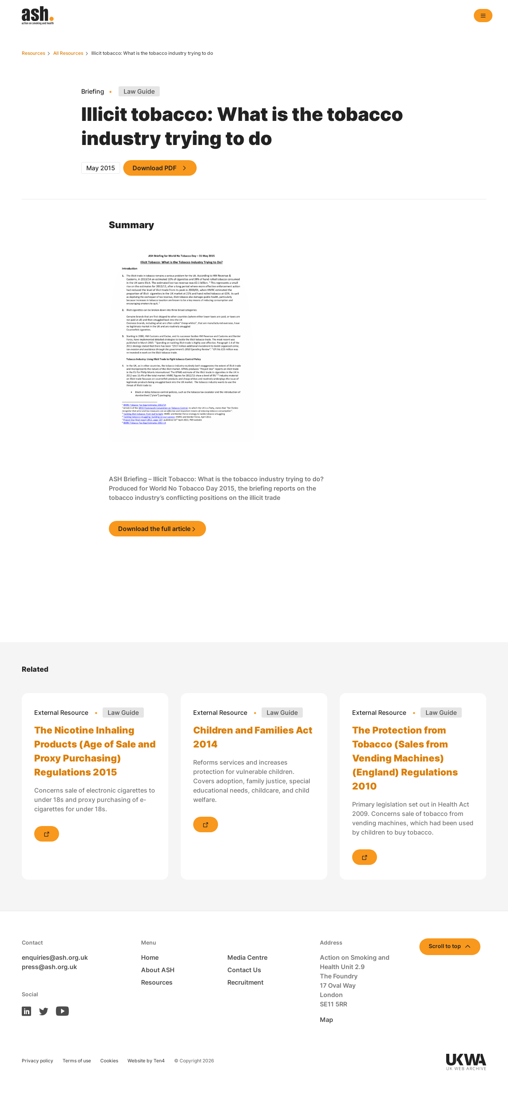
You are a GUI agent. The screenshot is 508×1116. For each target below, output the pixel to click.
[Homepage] (38, 15)
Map (326, 1019)
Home (150, 957)
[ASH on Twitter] (40, 1011)
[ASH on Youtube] (59, 1011)
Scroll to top (445, 946)
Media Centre (247, 957)
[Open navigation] (483, 15)
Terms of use (77, 1061)
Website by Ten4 (146, 1061)
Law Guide (139, 91)
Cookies (109, 1061)
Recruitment (245, 982)
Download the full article (154, 529)
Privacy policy (37, 1061)
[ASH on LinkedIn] (26, 1011)
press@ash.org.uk (49, 967)
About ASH (158, 970)
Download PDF (154, 168)
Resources (157, 982)
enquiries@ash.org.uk (55, 957)
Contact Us (244, 970)
